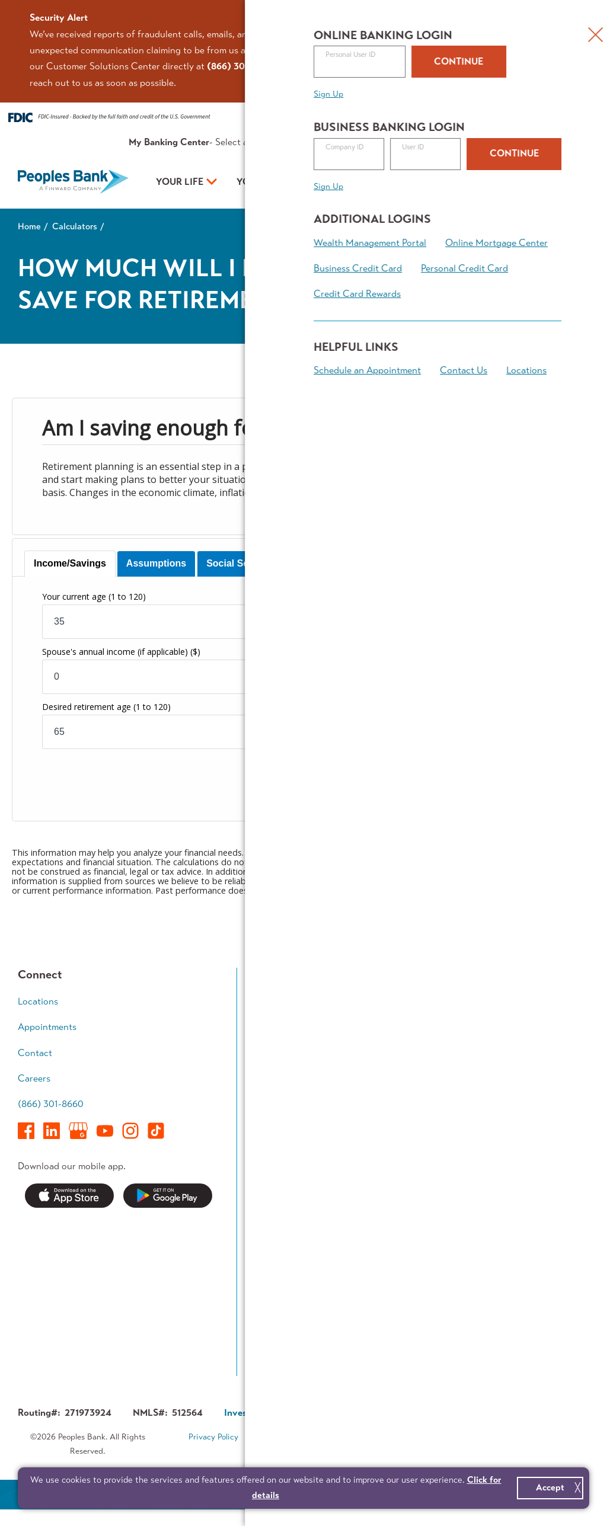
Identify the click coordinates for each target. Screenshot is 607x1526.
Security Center (294, 1248)
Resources (387, 142)
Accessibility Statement (390, 1437)
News (272, 1225)
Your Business (273, 181)
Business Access (414, 1070)
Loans (393, 1024)
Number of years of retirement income (407, 706)
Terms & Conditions (292, 1437)
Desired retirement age (106, 706)
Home (29, 226)
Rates (347, 142)
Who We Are (407, 1225)
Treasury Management (408, 1100)
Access (275, 1092)
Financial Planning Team (537, 1139)
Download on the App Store (69, 1195)
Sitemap (311, 1453)
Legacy (514, 1109)
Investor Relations (418, 1293)
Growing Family (532, 1024)
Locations (38, 1001)
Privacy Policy (213, 1437)
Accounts (400, 1001)
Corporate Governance (369, 1413)
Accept (550, 1487)
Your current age (94, 596)
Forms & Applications (305, 1332)
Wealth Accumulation (529, 1055)
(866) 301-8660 (51, 1104)
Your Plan (368, 181)
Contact (476, 142)
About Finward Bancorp (411, 1324)
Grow (392, 1047)
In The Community (418, 1271)
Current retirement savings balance (388, 651)
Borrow (276, 1047)
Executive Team (412, 1248)
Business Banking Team (417, 1139)
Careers (34, 1078)
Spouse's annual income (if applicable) (121, 651)
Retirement (523, 1086)
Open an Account (494, 182)
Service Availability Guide (300, 1279)
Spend (274, 1001)
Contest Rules (290, 1355)
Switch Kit (282, 1310)
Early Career (526, 1001)
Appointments (529, 142)
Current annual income (365, 596)
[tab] (70, 564)
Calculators (74, 226)
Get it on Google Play (167, 1195)
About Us (433, 142)
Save (271, 1024)
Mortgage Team (293, 1070)
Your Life (179, 181)
